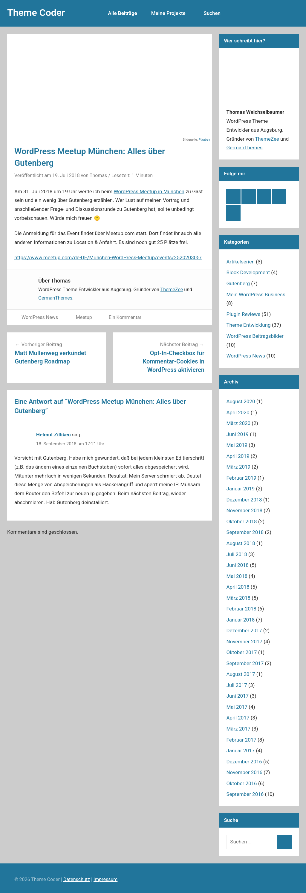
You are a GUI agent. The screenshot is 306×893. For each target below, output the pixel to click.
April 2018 (237, 587)
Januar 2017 (240, 751)
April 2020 (237, 412)
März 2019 (238, 467)
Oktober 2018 (241, 521)
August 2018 (240, 543)
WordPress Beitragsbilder (254, 336)
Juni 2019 (237, 434)
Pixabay (204, 140)
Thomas (98, 175)
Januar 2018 (240, 620)
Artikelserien (240, 262)
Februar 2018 (241, 609)
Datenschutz (76, 879)
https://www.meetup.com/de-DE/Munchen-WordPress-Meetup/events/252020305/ (108, 257)
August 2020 (240, 401)
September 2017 (245, 663)
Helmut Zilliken (53, 435)
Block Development (248, 272)
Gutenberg (238, 283)
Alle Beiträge (126, 13)
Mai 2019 (236, 445)
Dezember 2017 (244, 630)
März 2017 (238, 729)
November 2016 (244, 772)
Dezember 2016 (244, 762)
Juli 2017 (236, 685)
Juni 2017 (237, 696)
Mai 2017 (236, 707)
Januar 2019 (240, 489)
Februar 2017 (241, 740)
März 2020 (238, 423)
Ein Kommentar (125, 317)
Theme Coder (36, 12)
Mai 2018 (236, 576)
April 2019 (237, 456)
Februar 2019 (241, 478)
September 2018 (245, 532)
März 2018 (238, 598)
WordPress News (40, 317)
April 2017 (237, 718)
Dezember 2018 (244, 500)
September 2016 (245, 794)
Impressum (106, 879)
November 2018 (244, 510)
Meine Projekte (168, 13)
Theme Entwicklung (248, 325)
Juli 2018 (236, 554)
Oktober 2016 (241, 783)
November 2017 (244, 642)
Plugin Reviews (243, 314)
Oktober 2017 (241, 652)
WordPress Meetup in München (149, 191)
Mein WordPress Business (255, 294)
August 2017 (240, 674)
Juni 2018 (237, 565)
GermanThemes (55, 298)
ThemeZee (171, 289)
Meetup (84, 317)
